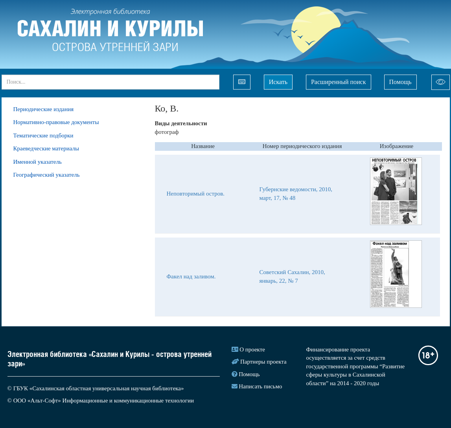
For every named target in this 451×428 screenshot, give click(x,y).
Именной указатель (37, 162)
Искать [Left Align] (278, 82)
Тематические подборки (43, 135)
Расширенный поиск (338, 82)
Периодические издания (43, 109)
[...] (110, 82)
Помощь (400, 82)
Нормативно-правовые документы (56, 122)
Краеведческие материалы (46, 148)
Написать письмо (260, 386)
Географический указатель (46, 175)
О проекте (252, 349)
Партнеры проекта (263, 361)
